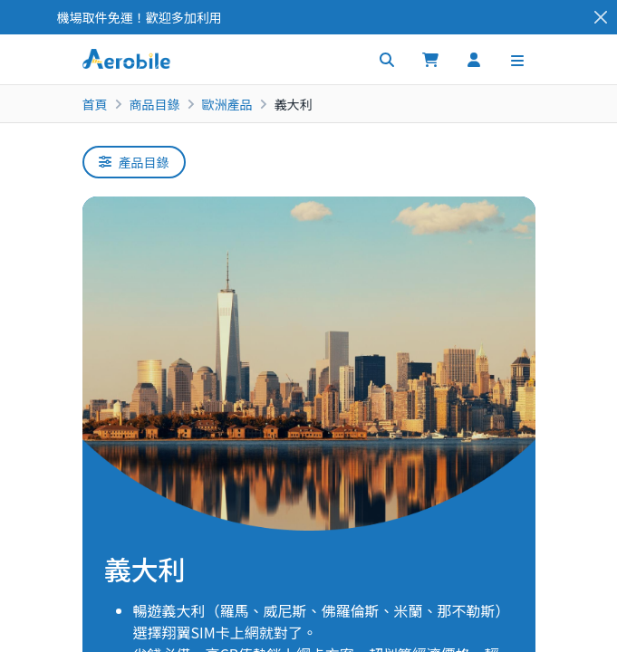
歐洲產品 (227, 104)
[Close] (601, 17)
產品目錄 (134, 162)
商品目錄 (155, 104)
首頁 (95, 104)
